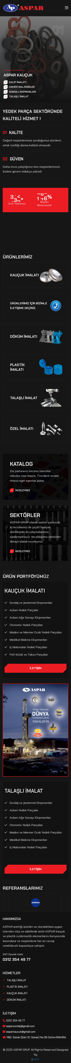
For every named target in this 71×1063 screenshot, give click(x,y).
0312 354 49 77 (16, 959)
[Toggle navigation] (66, 7)
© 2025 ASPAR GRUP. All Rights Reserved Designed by (35, 1052)
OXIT (36, 1059)
